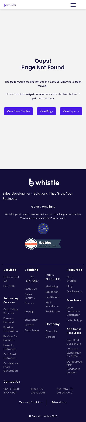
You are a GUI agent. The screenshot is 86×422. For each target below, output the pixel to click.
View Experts (71, 111)
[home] (10, 5)
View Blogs (46, 111)
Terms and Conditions (31, 402)
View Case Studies (18, 111)
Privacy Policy (59, 402)
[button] (73, 4)
